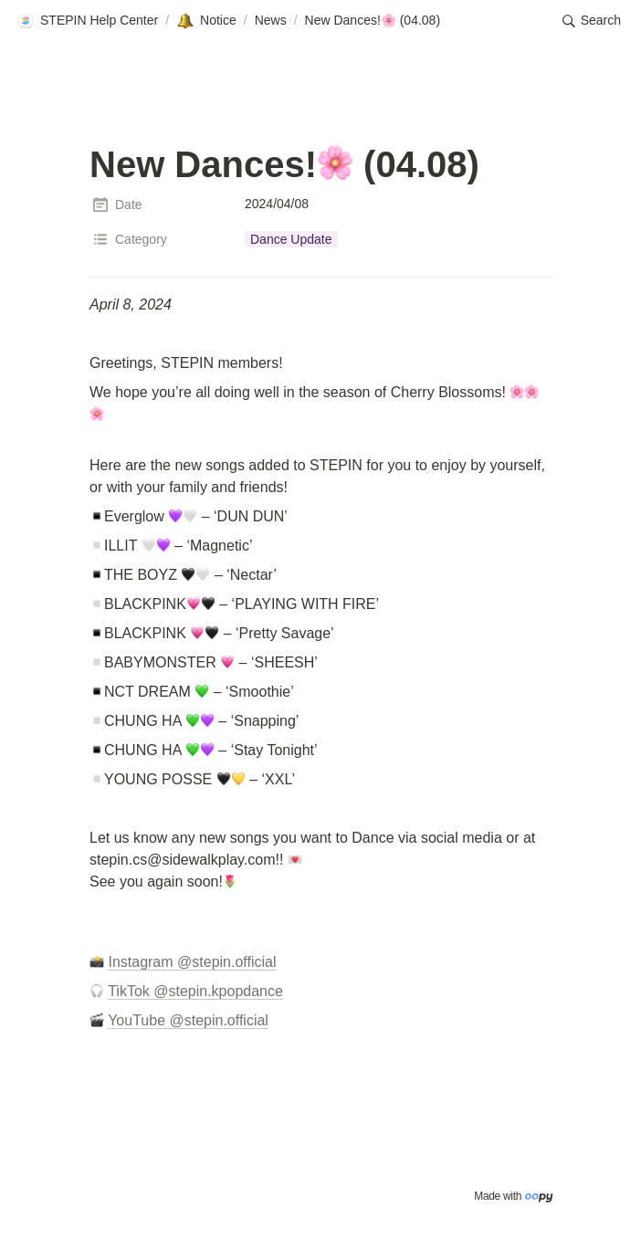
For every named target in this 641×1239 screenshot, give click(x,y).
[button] (87, 21)
